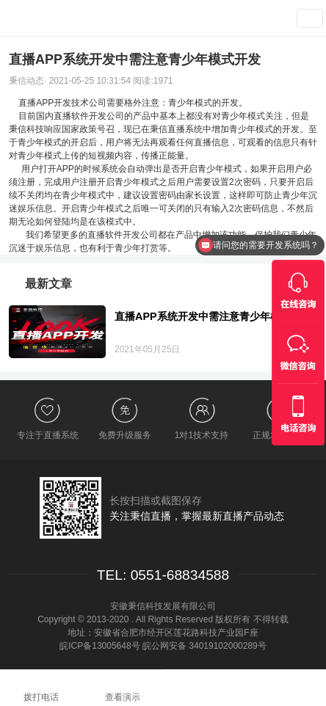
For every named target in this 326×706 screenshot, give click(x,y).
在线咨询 (244, 687)
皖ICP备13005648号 (99, 646)
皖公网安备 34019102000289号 (204, 646)
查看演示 (256, 18)
